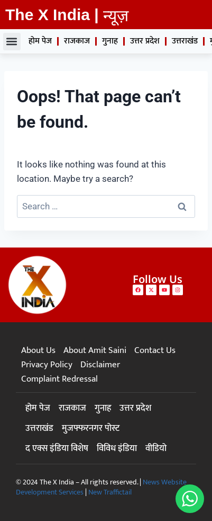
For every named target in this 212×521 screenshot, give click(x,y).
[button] (12, 41)
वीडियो (156, 448)
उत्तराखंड (185, 41)
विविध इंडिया (117, 448)
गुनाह (110, 41)
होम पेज (40, 41)
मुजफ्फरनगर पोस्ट (90, 428)
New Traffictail (110, 492)
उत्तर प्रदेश (145, 41)
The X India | (52, 14)
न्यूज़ (115, 15)
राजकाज (77, 41)
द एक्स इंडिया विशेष (56, 448)
